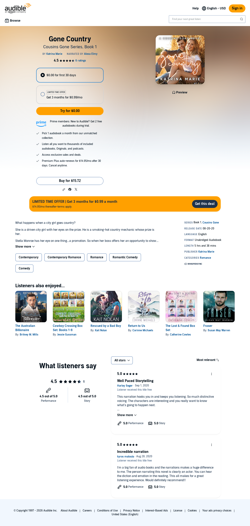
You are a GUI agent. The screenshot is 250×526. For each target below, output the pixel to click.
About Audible (69, 510)
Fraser (207, 326)
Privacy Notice (131, 510)
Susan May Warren (219, 330)
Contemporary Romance (64, 257)
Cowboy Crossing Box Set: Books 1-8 (68, 328)
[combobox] (207, 19)
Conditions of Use (107, 510)
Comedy (24, 268)
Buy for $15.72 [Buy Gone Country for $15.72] (70, 181)
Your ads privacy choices (216, 510)
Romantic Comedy (125, 257)
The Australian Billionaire (25, 328)
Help (195, 8)
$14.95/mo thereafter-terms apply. (74, 203)
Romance (96, 257)
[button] (63, 189)
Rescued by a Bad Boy (106, 326)
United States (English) (125, 514)
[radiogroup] (70, 86)
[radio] (70, 75)
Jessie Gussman (66, 334)
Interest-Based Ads (156, 510)
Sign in (237, 8)
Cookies (192, 510)
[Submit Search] (242, 19)
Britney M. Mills (29, 334)
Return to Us (136, 326)
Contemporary (28, 257)
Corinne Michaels (142, 330)
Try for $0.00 (70, 111)
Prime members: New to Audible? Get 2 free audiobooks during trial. (76, 123)
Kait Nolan (101, 330)
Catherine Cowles (180, 334)
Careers (87, 510)
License (177, 510)
